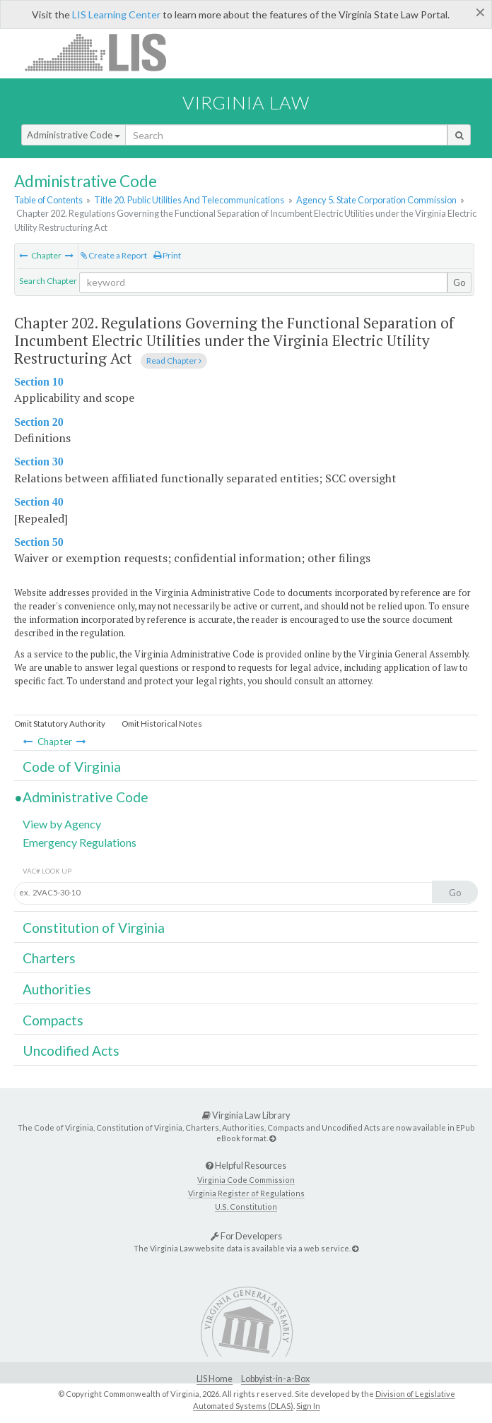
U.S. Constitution (246, 1206)
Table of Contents (48, 200)
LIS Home (215, 1379)
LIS (103, 51)
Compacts (53, 1020)
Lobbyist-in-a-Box (275, 1379)
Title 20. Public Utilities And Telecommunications (189, 200)
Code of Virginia (72, 766)
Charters (49, 958)
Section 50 (39, 542)
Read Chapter (173, 360)
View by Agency (62, 823)
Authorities (57, 989)
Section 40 (39, 502)
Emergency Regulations (79, 842)
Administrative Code (73, 135)
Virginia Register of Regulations (246, 1193)
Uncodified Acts (71, 1050)
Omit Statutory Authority (59, 723)
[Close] (480, 12)
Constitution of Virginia (94, 927)
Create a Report (114, 255)
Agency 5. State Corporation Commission (376, 200)
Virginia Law (246, 102)
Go (459, 282)
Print (167, 255)
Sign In (308, 1405)
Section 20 (39, 422)
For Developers (246, 1236)
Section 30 (39, 462)
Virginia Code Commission (246, 1179)
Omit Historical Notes (162, 723)
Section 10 (39, 382)
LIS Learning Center (116, 14)
